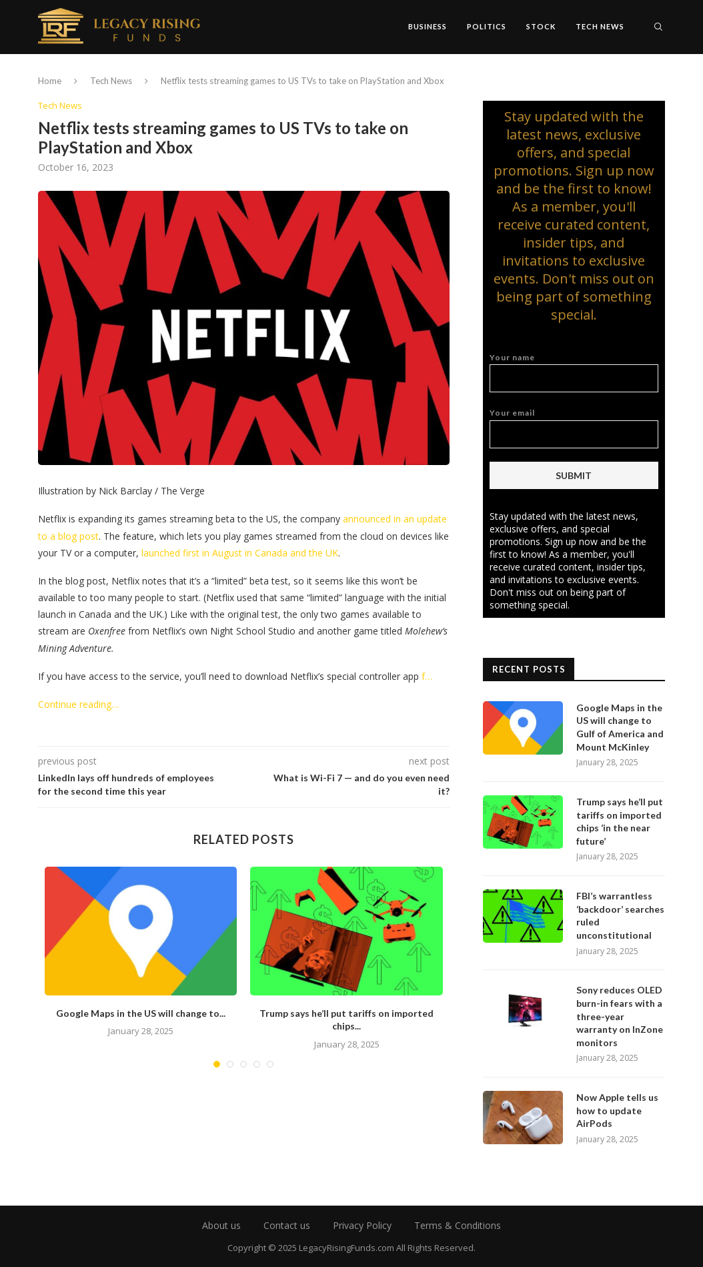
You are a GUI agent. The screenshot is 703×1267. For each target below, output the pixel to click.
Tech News (600, 26)
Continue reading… (78, 704)
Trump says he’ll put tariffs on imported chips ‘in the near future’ (619, 821)
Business (427, 26)
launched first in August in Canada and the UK (239, 552)
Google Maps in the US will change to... (140, 1013)
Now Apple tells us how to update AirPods (617, 1110)
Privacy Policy (362, 1225)
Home (49, 80)
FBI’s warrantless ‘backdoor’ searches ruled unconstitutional (620, 915)
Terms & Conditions (457, 1225)
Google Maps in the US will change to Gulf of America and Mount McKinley (620, 727)
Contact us (286, 1225)
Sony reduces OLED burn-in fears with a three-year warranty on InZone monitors (619, 1015)
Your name (574, 372)
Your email (574, 428)
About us (221, 1225)
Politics (486, 26)
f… (427, 676)
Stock (541, 26)
